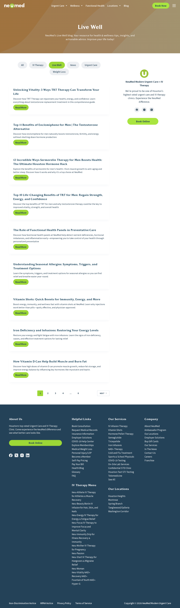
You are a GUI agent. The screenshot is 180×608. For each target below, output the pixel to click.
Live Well (57, 65)
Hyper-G (76, 583)
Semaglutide (114, 437)
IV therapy (160, 94)
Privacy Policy (64, 603)
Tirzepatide (114, 441)
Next (103, 393)
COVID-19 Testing (117, 460)
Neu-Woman (78, 568)
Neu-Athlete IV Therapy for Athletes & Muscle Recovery (84, 496)
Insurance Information (83, 433)
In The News (151, 448)
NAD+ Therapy (115, 448)
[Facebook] (137, 109)
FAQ (74, 475)
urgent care (144, 94)
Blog (126, 5)
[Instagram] (144, 109)
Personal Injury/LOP (82, 452)
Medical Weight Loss (82, 448)
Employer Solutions (82, 437)
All (22, 65)
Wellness (76, 5)
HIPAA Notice (46, 603)
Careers (148, 456)
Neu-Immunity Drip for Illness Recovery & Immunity (83, 538)
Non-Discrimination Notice (22, 603)
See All (111, 479)
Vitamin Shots (115, 429)
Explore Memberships (83, 445)
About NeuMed (152, 425)
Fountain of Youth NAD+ (83, 579)
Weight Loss (59, 71)
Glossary (76, 471)
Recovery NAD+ (79, 576)
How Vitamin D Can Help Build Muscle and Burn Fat (50, 361)
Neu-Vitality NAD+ (81, 572)
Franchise (149, 460)
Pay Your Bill (78, 464)
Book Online (35, 442)
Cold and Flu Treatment (120, 452)
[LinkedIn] (27, 455)
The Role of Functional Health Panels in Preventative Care (54, 230)
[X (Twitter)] (151, 109)
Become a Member (81, 456)
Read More (22, 108)
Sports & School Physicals (121, 456)
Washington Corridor (118, 511)
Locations (114, 5)
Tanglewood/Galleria (118, 507)
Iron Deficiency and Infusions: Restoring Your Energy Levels (56, 330)
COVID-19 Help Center (83, 441)
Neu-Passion (78, 553)
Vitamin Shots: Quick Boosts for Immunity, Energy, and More (56, 299)
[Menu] (174, 5)
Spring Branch (115, 503)
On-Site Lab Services (118, 464)
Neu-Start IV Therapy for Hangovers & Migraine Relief (84, 560)
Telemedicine (115, 475)
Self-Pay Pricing (80, 460)
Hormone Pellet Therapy (120, 433)
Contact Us (150, 452)
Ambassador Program (155, 429)
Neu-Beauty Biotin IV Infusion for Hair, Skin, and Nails (85, 507)
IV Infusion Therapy (118, 425)
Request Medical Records (85, 429)
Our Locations (151, 433)
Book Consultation (81, 425)
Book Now (160, 5)
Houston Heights (116, 495)
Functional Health (95, 5)
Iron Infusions (115, 445)
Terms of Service (83, 603)
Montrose (113, 499)
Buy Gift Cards (151, 441)
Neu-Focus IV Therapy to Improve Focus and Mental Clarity (84, 526)
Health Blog (78, 467)
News (73, 65)
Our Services (151, 445)
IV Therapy (38, 65)
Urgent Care (59, 5)
